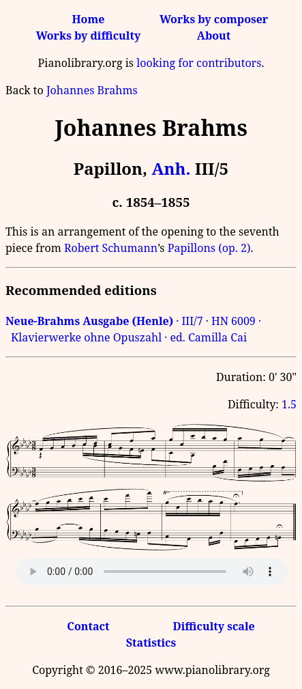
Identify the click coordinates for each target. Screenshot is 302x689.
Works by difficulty (88, 35)
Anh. (170, 168)
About (213, 35)
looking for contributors (198, 62)
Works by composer (214, 19)
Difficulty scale (213, 626)
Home (88, 19)
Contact (88, 626)
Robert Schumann (110, 247)
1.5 (289, 404)
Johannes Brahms (92, 90)
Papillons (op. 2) (209, 247)
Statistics (151, 642)
